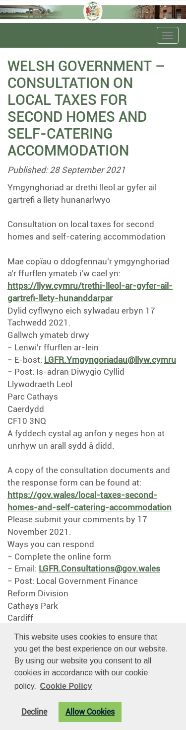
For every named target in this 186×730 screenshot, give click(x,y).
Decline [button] (34, 712)
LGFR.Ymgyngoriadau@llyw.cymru (110, 360)
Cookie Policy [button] (66, 686)
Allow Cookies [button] (90, 712)
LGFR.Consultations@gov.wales (99, 568)
